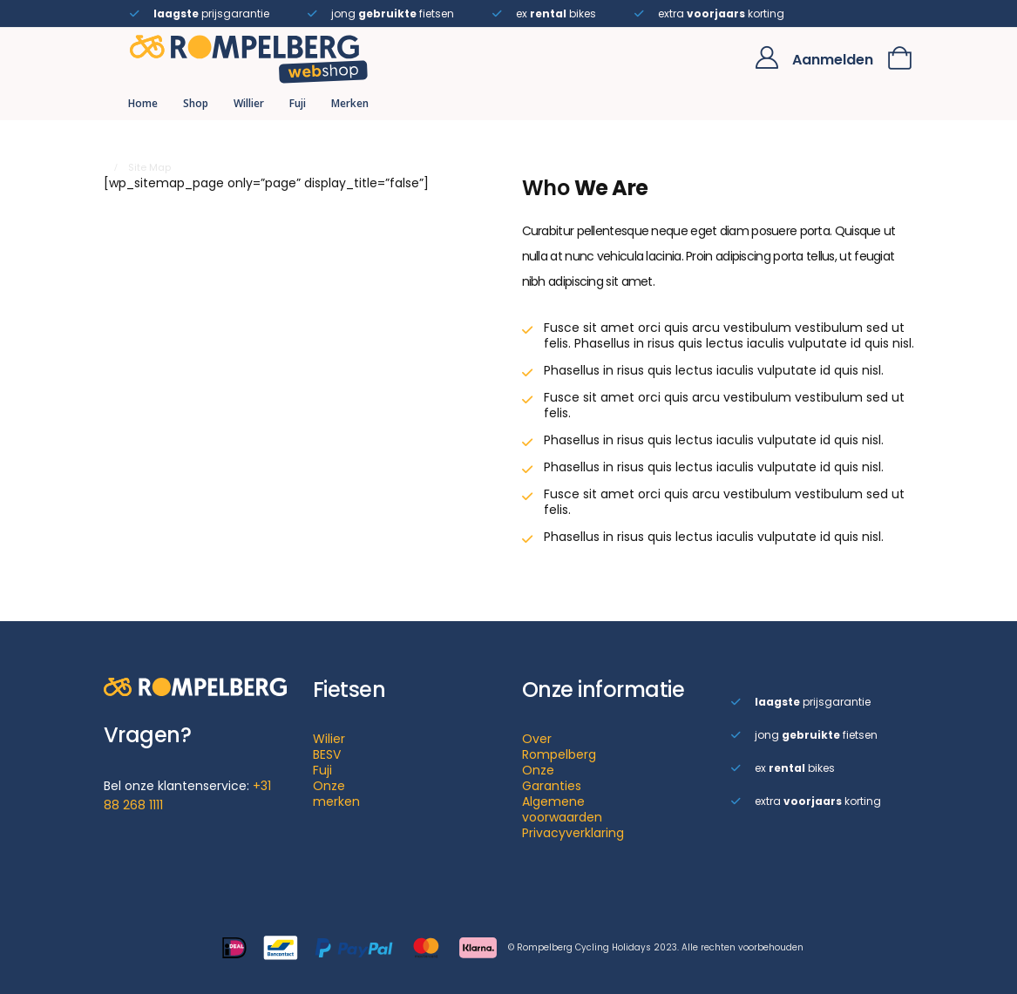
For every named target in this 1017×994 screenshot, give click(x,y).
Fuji (297, 103)
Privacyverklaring (573, 833)
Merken (350, 103)
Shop (195, 103)
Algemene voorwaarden (562, 809)
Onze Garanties (551, 778)
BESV (327, 754)
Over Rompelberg (559, 746)
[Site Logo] (249, 57)
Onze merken (336, 793)
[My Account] (766, 57)
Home (143, 103)
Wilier (329, 738)
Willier (249, 103)
